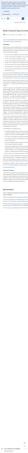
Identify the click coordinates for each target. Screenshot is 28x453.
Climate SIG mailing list (22, 197)
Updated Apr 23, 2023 (19, 22)
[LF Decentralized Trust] (8, 18)
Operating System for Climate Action (18, 164)
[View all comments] (24, 443)
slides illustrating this (10, 167)
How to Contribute (12, 207)
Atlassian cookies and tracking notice (10, 8)
